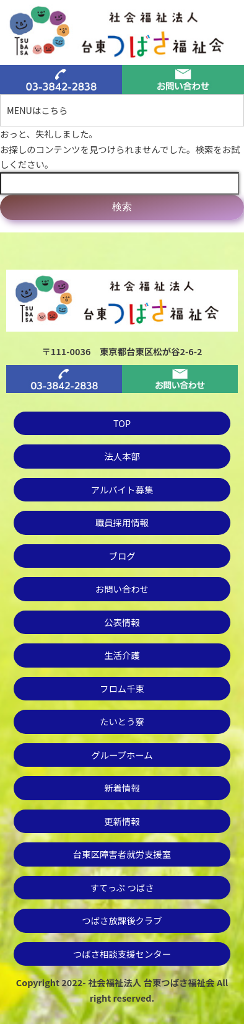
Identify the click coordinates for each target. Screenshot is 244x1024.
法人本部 (122, 455)
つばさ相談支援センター (122, 953)
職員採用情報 (122, 522)
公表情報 (122, 622)
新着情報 (122, 787)
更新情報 (122, 821)
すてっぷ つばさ (122, 887)
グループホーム (121, 754)
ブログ (121, 555)
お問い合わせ (122, 588)
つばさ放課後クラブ (122, 920)
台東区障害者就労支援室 (122, 853)
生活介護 (122, 654)
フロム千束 (122, 688)
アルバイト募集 (122, 489)
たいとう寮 (122, 721)
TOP (122, 423)
